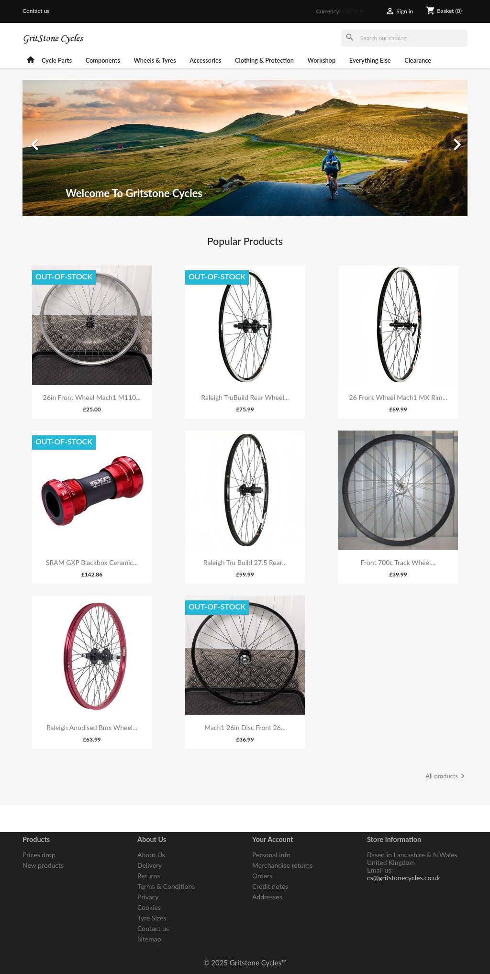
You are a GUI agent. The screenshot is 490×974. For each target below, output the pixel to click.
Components (103, 60)
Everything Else (370, 60)
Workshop (322, 60)
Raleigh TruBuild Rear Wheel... (245, 397)
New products (43, 865)
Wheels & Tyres (155, 60)
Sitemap (149, 939)
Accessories (205, 60)
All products (446, 777)
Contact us (36, 10)
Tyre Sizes (152, 918)
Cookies (149, 907)
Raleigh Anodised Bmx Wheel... (91, 727)
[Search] (404, 38)
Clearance (417, 60)
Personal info (271, 855)
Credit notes (270, 886)
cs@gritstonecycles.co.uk (403, 878)
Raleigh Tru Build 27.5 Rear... (245, 562)
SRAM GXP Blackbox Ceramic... (92, 562)
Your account (272, 839)
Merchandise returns (282, 865)
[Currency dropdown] (354, 12)
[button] (55, 148)
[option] (245, 148)
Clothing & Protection (264, 60)
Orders (262, 876)
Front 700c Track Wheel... (398, 562)
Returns (148, 876)
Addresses (267, 897)
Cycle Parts (57, 60)
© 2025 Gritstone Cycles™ (245, 962)
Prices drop (39, 855)
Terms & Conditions (166, 886)
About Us (151, 855)
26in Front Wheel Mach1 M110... (92, 397)
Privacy (148, 897)
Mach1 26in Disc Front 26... (245, 727)
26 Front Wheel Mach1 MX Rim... (398, 397)
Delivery (149, 865)
